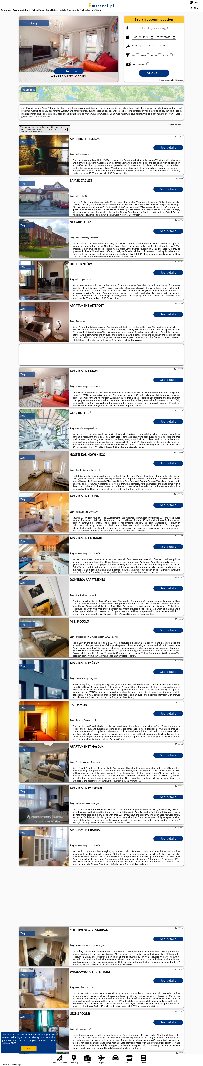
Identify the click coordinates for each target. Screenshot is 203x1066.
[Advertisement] (101, 897)
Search (154, 73)
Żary (22, 142)
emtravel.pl (101, 5)
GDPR (13, 1043)
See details (168, 147)
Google (45, 1034)
